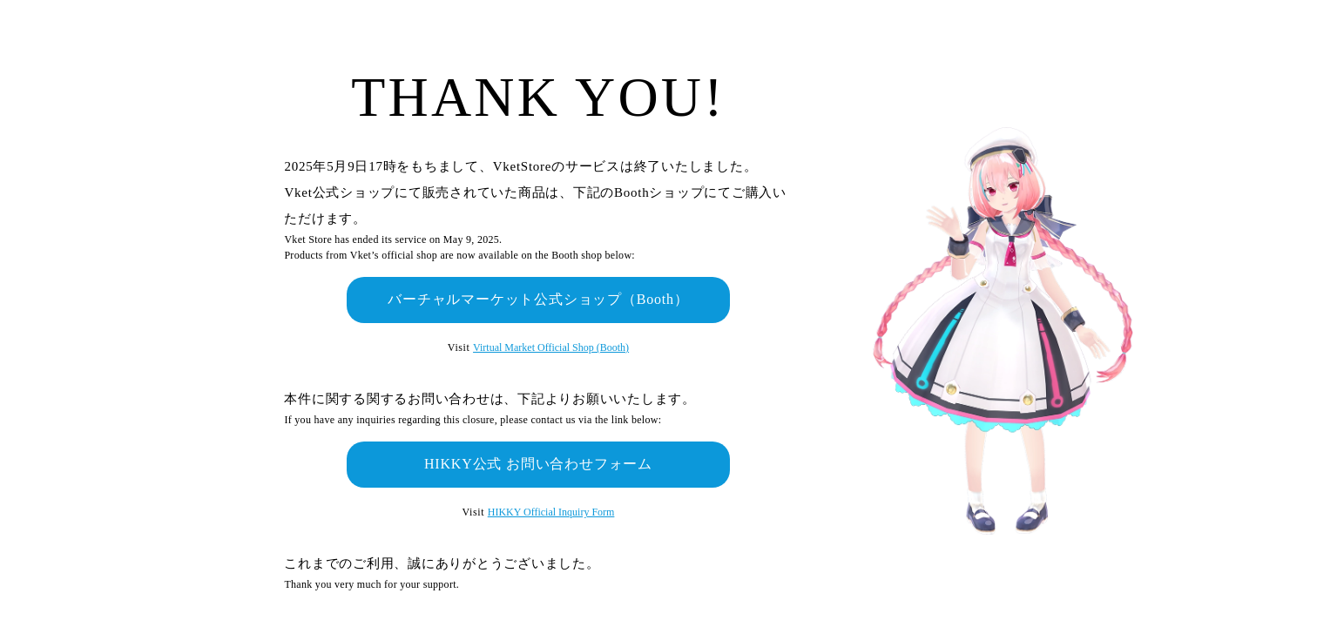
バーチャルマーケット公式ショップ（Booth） (538, 299)
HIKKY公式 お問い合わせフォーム (538, 463)
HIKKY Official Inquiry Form (551, 512)
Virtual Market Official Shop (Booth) (551, 347)
